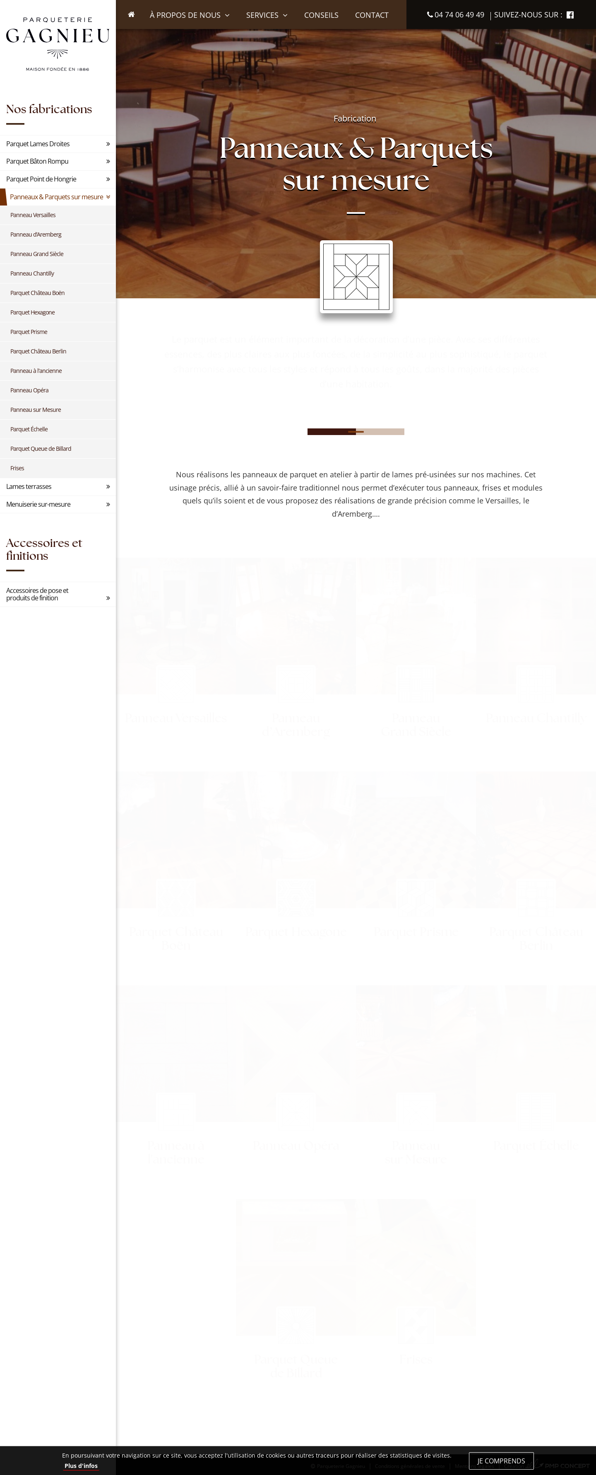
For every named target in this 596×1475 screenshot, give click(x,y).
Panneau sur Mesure (35, 409)
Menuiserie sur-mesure (38, 504)
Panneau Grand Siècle (36, 254)
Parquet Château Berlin (38, 351)
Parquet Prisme (28, 332)
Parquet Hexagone (32, 312)
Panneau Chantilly (32, 273)
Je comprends (501, 1460)
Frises (17, 468)
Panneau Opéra (29, 390)
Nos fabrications (49, 109)
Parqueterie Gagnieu (58, 44)
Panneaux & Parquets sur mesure (56, 196)
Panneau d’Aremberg (35, 234)
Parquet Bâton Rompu (37, 161)
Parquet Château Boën (37, 293)
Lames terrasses (28, 486)
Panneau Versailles (32, 215)
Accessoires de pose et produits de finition (37, 594)
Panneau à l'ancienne (36, 371)
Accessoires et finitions (44, 549)
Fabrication (355, 118)
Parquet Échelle (29, 429)
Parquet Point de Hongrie (41, 179)
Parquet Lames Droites (38, 143)
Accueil (136, 28)
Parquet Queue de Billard (40, 448)
